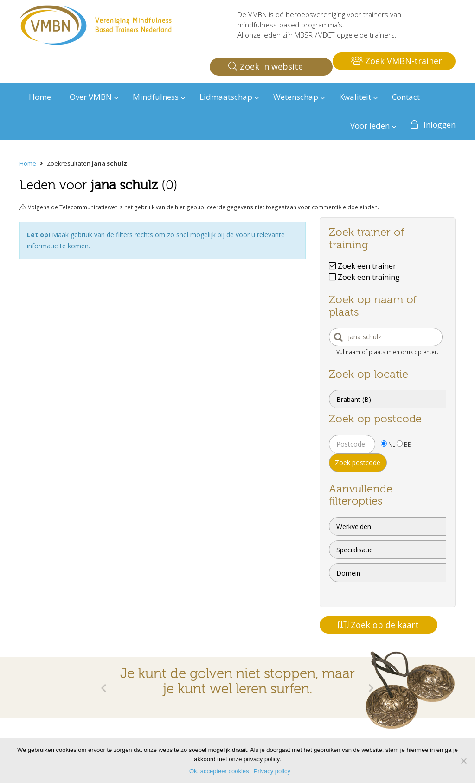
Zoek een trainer (362, 266)
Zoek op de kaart (378, 624)
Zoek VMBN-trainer (396, 60)
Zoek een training (364, 277)
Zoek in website (265, 66)
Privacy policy (272, 771)
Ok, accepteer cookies (219, 771)
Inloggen (440, 124)
